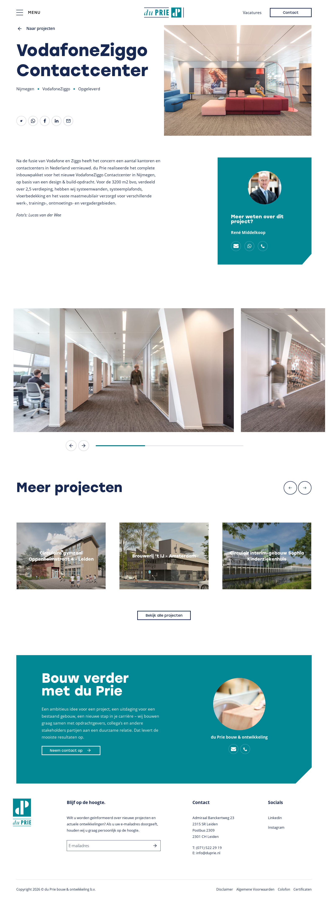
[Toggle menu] (28, 13)
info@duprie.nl (208, 852)
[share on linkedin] (56, 121)
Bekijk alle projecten (164, 615)
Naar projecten (35, 28)
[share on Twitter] (21, 121)
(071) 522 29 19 (209, 847)
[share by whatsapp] (33, 121)
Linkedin (275, 817)
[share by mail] (68, 121)
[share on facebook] (45, 121)
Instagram (276, 827)
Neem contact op (71, 751)
